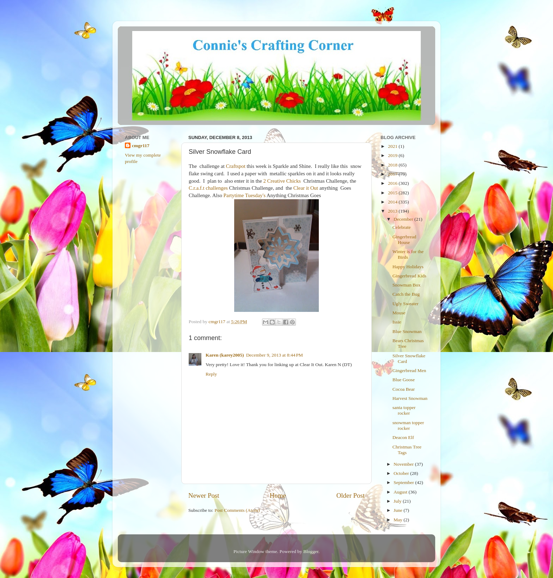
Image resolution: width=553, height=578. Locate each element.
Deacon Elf (403, 437)
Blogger (310, 551)
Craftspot (235, 166)
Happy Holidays (408, 266)
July (398, 501)
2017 (393, 174)
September (404, 482)
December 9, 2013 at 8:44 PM (274, 355)
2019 (393, 155)
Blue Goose (404, 379)
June (398, 510)
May (398, 519)
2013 (393, 211)
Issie (397, 322)
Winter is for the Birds (408, 254)
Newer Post (203, 495)
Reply (211, 374)
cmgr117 (141, 145)
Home (278, 495)
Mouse (399, 312)
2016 (393, 183)
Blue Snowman (407, 331)
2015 (393, 192)
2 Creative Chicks (281, 181)
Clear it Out (305, 188)
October (402, 473)
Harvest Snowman (410, 398)
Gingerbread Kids (409, 275)
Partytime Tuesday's (245, 195)
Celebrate (402, 227)
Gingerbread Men (409, 370)
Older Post (350, 495)
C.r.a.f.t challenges (208, 188)
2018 (393, 165)
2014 (393, 202)
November (404, 464)
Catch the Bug (406, 294)
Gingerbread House (404, 239)
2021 (393, 146)
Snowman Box (407, 285)
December (404, 219)
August (401, 492)
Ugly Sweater (406, 303)
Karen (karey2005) (225, 355)
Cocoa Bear (404, 389)
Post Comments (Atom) (237, 510)
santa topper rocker (404, 410)
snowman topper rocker (408, 425)
